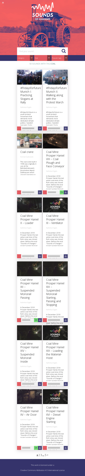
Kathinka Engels (25, 107)
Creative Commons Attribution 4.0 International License (42, 470)
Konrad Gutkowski (26, 157)
